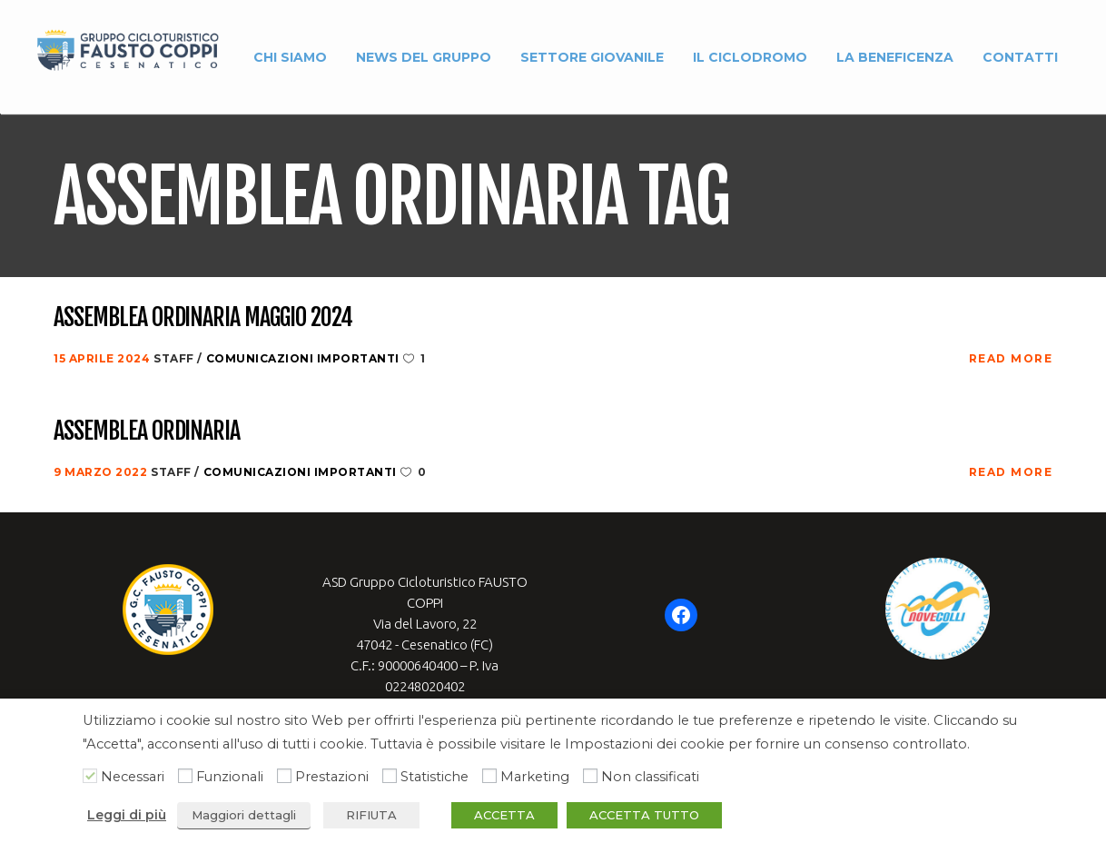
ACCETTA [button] (504, 815)
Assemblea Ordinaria (147, 431)
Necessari (132, 777)
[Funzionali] (185, 776)
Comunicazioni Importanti (303, 358)
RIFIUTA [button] (371, 815)
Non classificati (650, 777)
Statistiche (434, 777)
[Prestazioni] (284, 776)
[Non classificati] (590, 776)
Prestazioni (332, 777)
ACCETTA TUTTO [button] (644, 815)
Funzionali (229, 777)
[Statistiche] (389, 776)
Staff (175, 358)
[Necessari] (90, 776)
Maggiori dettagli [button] (244, 815)
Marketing (534, 777)
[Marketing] (489, 776)
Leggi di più (126, 815)
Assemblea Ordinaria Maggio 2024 (203, 318)
